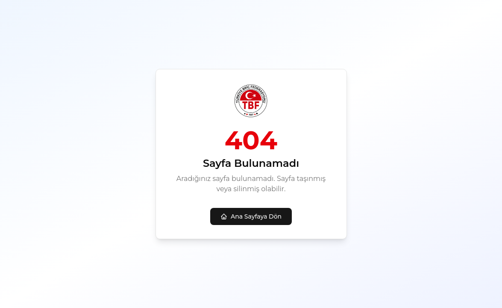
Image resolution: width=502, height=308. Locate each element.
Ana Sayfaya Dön (251, 216)
